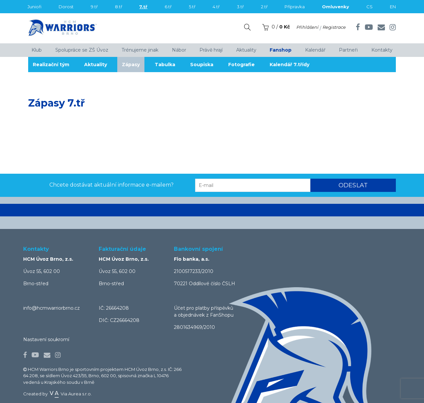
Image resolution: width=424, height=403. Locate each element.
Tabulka (169, 64)
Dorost (66, 6)
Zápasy (134, 64)
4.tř (216, 6)
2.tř (264, 6)
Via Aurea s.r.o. (70, 393)
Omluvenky (335, 6)
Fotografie (248, 64)
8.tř (118, 6)
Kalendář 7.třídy (298, 64)
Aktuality (97, 64)
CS (369, 6)
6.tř (168, 6)
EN (393, 6)
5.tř (192, 6)
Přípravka (295, 6)
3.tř (240, 6)
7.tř (143, 6)
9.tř (94, 6)
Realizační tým (51, 64)
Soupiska (207, 64)
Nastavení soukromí (46, 339)
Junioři (34, 6)
